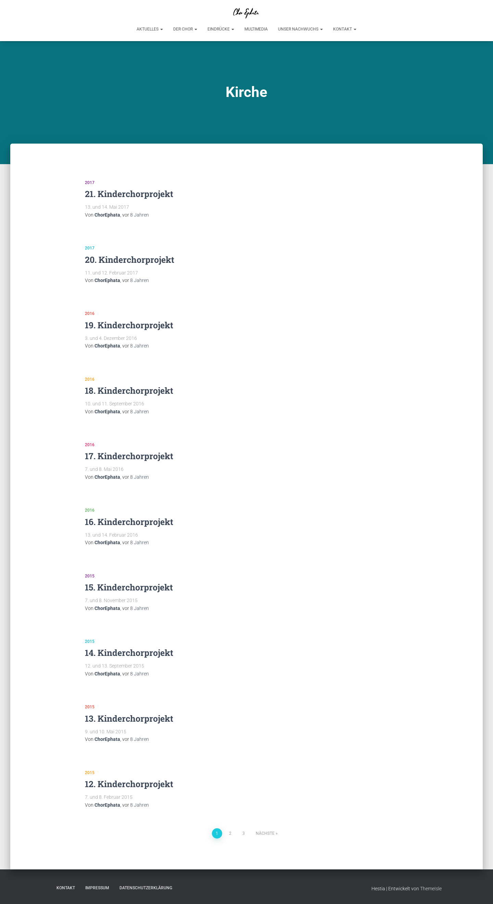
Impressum (97, 887)
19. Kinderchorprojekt (129, 325)
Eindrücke (220, 29)
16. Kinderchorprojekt (129, 521)
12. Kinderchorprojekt (129, 784)
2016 (89, 313)
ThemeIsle (431, 888)
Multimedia (256, 29)
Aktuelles (150, 29)
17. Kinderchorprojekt (129, 456)
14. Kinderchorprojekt (129, 652)
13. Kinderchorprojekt (129, 718)
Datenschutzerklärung (145, 887)
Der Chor (185, 29)
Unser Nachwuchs (300, 29)
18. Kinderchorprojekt (129, 390)
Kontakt (344, 29)
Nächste (265, 833)
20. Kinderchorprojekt (129, 259)
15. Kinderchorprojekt (129, 587)
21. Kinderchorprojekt (129, 193)
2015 (89, 576)
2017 (89, 182)
